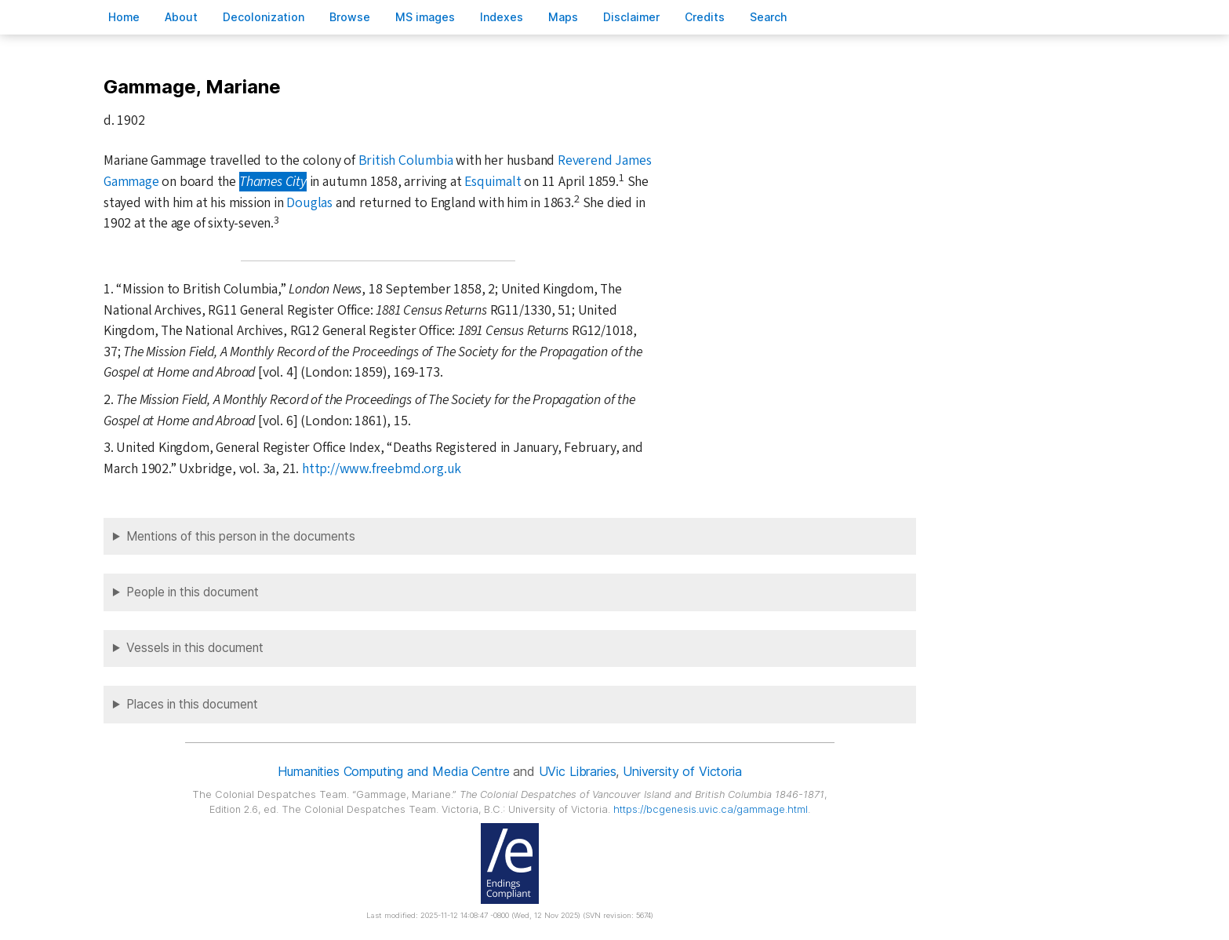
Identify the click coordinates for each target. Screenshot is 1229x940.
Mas (563, 17)
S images (425, 17)
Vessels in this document (195, 647)
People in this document (192, 592)
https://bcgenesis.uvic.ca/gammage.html (710, 809)
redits (705, 17)
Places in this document (192, 704)
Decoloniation (263, 17)
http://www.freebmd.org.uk (381, 469)
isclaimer (631, 17)
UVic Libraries (577, 771)
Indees (501, 17)
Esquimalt (492, 181)
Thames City (273, 181)
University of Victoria (682, 771)
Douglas (309, 203)
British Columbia (405, 160)
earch (768, 17)
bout (181, 17)
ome (124, 17)
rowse (349, 17)
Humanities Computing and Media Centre (393, 771)
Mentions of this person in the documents (240, 536)
